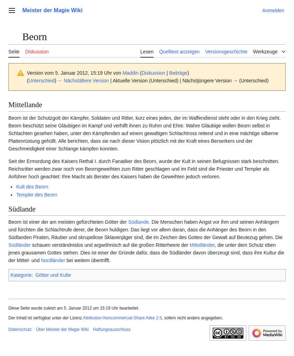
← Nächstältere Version (83, 80)
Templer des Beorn (36, 195)
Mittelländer (202, 245)
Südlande (138, 222)
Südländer (19, 245)
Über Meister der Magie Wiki (62, 329)
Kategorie (20, 275)
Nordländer (53, 260)
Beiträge (178, 73)
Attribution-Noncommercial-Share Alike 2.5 (122, 318)
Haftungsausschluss (111, 329)
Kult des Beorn (32, 187)
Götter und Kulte (53, 275)
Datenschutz (20, 329)
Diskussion (153, 73)
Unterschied (42, 80)
